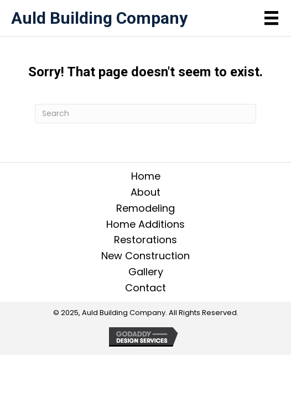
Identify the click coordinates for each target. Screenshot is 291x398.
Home (145, 176)
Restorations (145, 240)
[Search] (145, 113)
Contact (145, 288)
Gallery (145, 272)
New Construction (145, 256)
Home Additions (145, 224)
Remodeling (145, 208)
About (145, 192)
